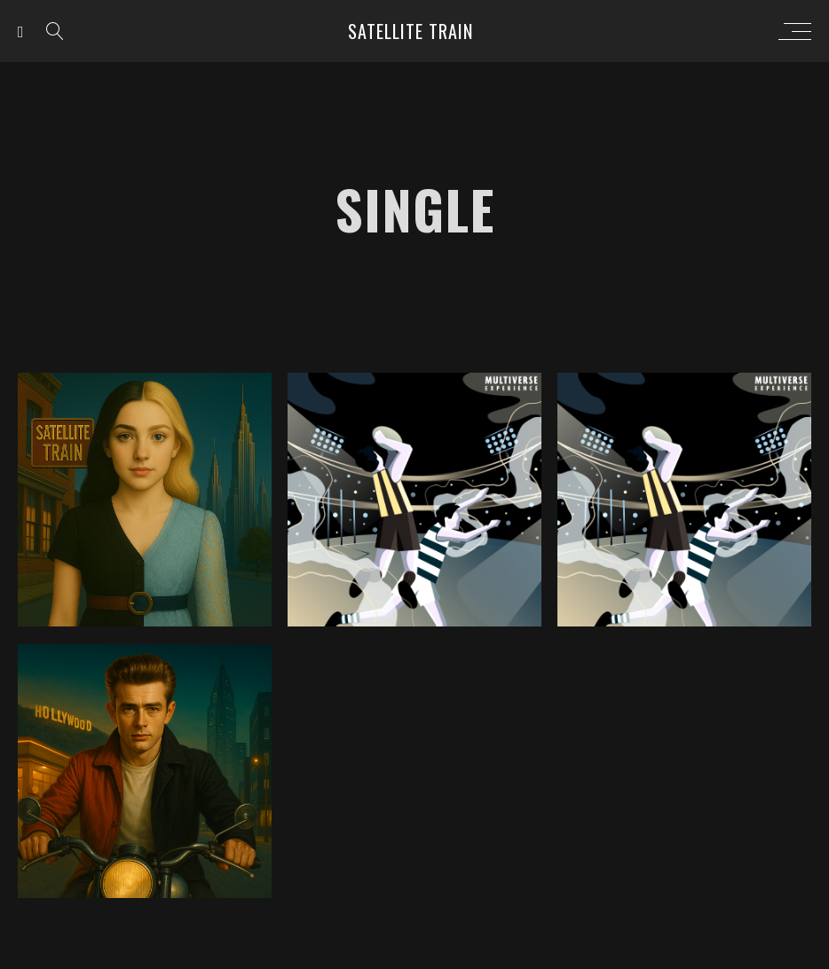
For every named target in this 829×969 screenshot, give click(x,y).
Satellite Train (410, 31)
